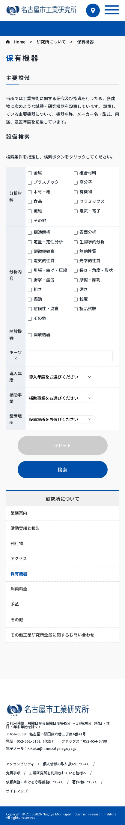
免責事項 (13, 772)
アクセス (18, 558)
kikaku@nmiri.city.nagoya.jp (52, 748)
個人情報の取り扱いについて (66, 763)
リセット (63, 445)
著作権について (84, 781)
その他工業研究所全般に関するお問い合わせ (52, 635)
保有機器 (18, 574)
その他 (16, 619)
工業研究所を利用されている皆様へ (58, 772)
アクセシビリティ (20, 763)
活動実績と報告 (25, 528)
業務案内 (18, 513)
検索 (63, 469)
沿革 (14, 604)
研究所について (51, 42)
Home (19, 42)
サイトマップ (17, 790)
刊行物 (16, 543)
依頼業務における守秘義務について (35, 781)
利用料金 (18, 589)
